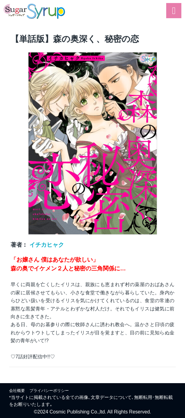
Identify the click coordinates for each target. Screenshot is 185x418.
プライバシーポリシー (49, 390)
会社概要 (17, 390)
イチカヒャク (46, 245)
